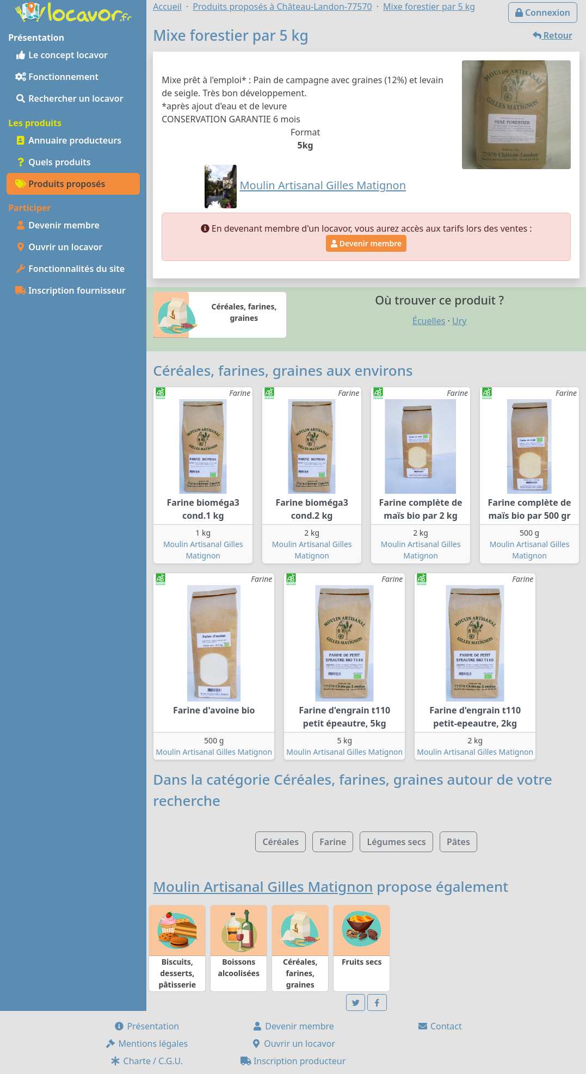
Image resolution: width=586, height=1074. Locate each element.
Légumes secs (396, 842)
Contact (439, 1026)
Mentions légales (146, 1044)
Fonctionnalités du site (70, 269)
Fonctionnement (56, 77)
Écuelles (428, 321)
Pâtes (458, 842)
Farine (332, 842)
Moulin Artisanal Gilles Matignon (214, 752)
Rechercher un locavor (69, 98)
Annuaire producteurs (68, 140)
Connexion (542, 12)
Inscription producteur (293, 1061)
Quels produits (53, 162)
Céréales (280, 842)
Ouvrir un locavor (58, 247)
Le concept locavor (61, 55)
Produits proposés (60, 184)
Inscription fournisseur (70, 290)
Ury (459, 321)
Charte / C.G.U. (146, 1061)
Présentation (146, 1026)
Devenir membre (57, 225)
